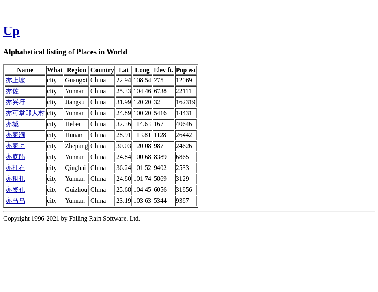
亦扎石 (15, 167)
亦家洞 (15, 134)
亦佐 (12, 91)
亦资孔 (15, 189)
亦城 (12, 123)
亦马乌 (15, 200)
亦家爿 (15, 145)
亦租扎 (15, 178)
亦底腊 (15, 156)
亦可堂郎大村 (25, 113)
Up (11, 31)
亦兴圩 (15, 102)
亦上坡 (15, 80)
